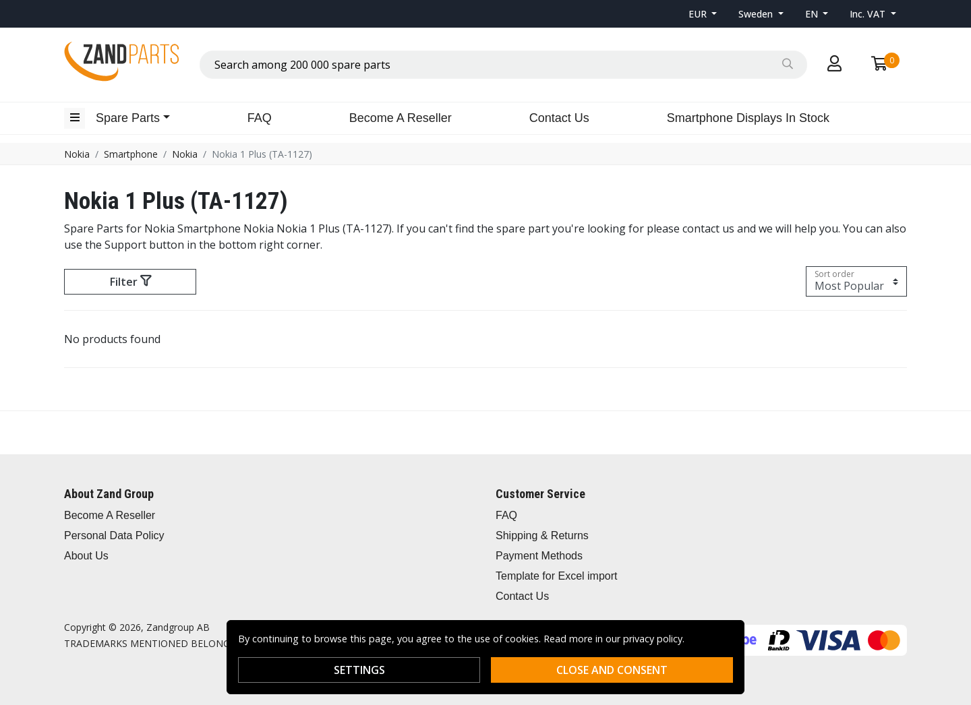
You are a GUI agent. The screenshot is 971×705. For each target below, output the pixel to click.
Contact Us (559, 118)
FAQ (259, 118)
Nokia (77, 154)
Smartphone (131, 154)
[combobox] (503, 64)
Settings (359, 670)
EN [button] (813, 13)
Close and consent (612, 670)
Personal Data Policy (114, 535)
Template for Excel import (557, 576)
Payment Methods (539, 555)
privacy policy (652, 638)
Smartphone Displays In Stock (748, 118)
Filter (130, 281)
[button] (703, 14)
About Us (86, 555)
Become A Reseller (400, 118)
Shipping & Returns (542, 535)
